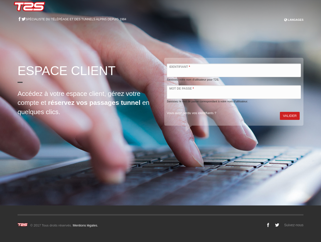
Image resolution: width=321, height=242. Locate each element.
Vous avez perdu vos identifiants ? (191, 113)
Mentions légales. (85, 225)
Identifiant (179, 67)
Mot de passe (181, 88)
